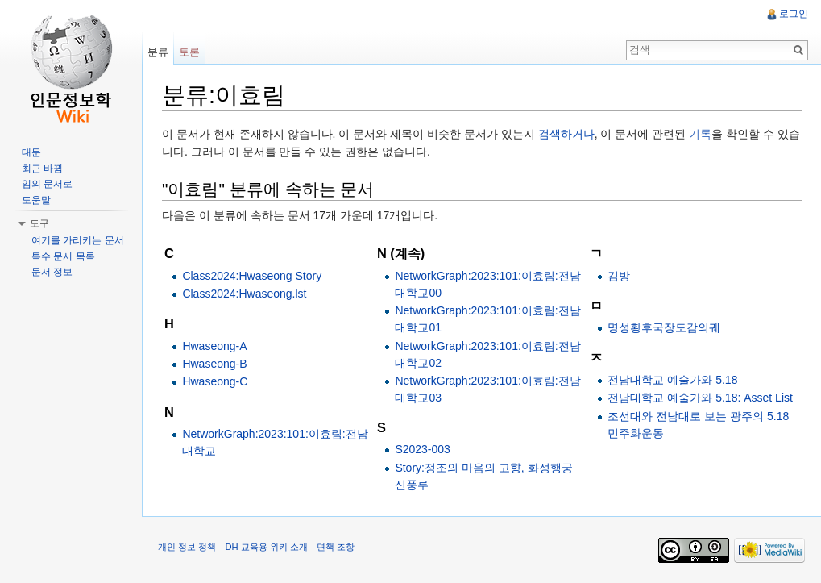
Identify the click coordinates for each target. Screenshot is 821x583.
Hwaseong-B (214, 363)
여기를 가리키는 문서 (77, 240)
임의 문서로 (47, 183)
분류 (157, 52)
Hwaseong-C (214, 381)
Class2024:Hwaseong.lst (244, 293)
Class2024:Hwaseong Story (251, 275)
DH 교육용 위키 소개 (266, 547)
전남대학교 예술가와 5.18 (672, 379)
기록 (700, 133)
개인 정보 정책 (187, 547)
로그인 (793, 13)
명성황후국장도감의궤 (663, 327)
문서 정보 (52, 271)
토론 (189, 52)
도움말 (36, 200)
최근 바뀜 (42, 168)
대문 (31, 152)
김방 (618, 275)
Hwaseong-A (214, 345)
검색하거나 (566, 133)
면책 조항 (336, 547)
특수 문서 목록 (63, 256)
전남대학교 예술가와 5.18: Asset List (700, 397)
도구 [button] (39, 223)
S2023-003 (422, 449)
